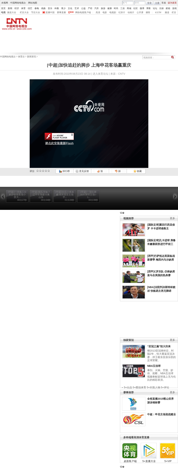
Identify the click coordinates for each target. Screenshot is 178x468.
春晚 (36, 8)
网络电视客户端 (83, 12)
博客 (148, 8)
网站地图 (32, 2)
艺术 (77, 8)
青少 (63, 8)
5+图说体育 (139, 387)
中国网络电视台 (18, 2)
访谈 (161, 8)
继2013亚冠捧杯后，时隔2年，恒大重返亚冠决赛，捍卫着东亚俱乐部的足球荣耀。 (161, 355)
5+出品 (128, 387)
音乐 (50, 8)
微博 (142, 8)
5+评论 (165, 387)
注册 (157, 3)
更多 (172, 218)
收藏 (138, 171)
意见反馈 (82, 171)
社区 (135, 8)
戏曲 (43, 8)
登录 (149, 3)
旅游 (103, 8)
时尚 (116, 8)
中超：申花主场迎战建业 (161, 414)
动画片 (131, 12)
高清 (98, 12)
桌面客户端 (130, 461)
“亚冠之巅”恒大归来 (159, 346)
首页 (3, 8)
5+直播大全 (149, 461)
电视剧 (112, 12)
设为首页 (172, 2)
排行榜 (64, 171)
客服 (163, 2)
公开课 (140, 12)
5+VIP (168, 461)
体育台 (21, 56)
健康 (109, 8)
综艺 (30, 8)
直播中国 (50, 12)
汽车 (96, 8)
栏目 (174, 12)
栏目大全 (24, 12)
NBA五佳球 (154, 365)
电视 (3, 12)
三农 (122, 8)
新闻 (10, 8)
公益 (83, 8)
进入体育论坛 (100, 73)
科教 (57, 8)
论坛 (155, 8)
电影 (105, 12)
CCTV (158, 12)
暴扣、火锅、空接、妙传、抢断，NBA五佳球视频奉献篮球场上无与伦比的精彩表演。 (161, 375)
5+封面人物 (153, 387)
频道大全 (11, 12)
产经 (90, 8)
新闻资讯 (31, 56)
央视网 (4, 2)
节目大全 (35, 12)
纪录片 (121, 12)
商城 (129, 8)
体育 (23, 8)
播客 (148, 12)
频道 (167, 12)
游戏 (174, 8)
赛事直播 (61, 12)
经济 (16, 8)
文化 (70, 8)
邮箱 (168, 8)
